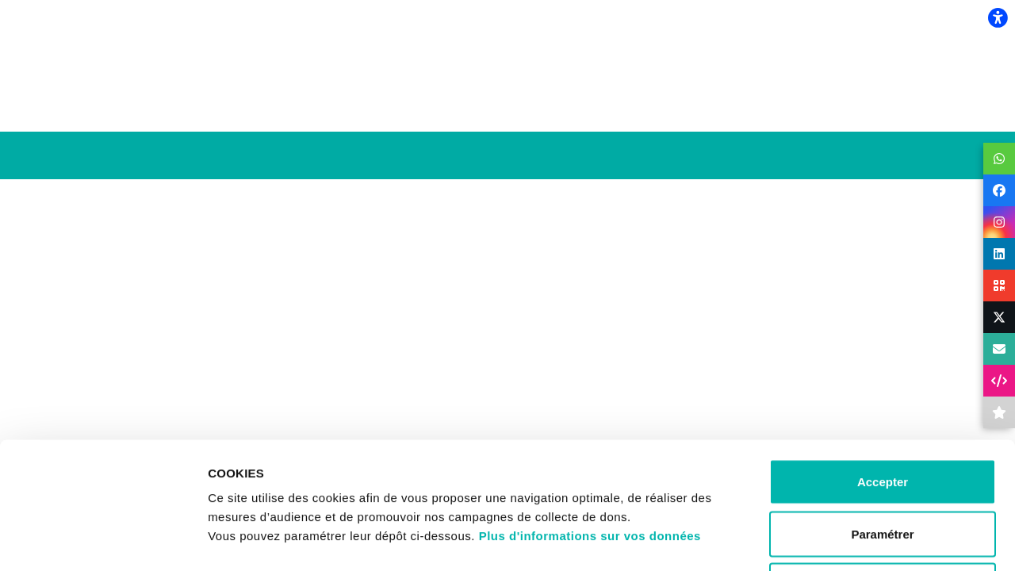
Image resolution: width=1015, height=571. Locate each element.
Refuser (882, 466)
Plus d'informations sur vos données (590, 416)
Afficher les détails (873, 539)
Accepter (882, 363)
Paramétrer (882, 415)
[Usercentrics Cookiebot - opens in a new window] (102, 540)
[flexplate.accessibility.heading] (997, 17)
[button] (999, 158)
